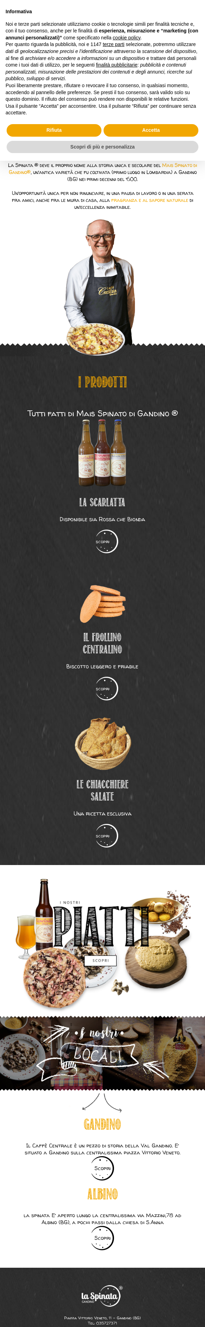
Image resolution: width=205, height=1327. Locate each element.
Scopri (102, 1168)
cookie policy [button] (126, 37)
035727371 (106, 1323)
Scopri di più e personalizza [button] (102, 147)
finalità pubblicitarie (116, 65)
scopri (102, 541)
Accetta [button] (151, 130)
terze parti (113, 44)
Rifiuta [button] (54, 130)
